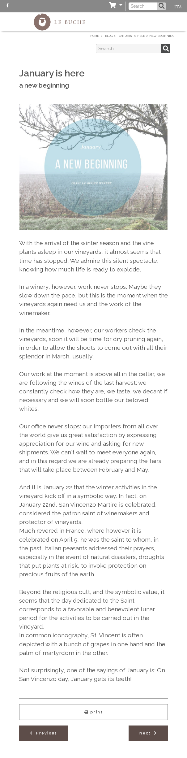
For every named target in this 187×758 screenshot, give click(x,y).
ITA (178, 7)
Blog (28, 14)
